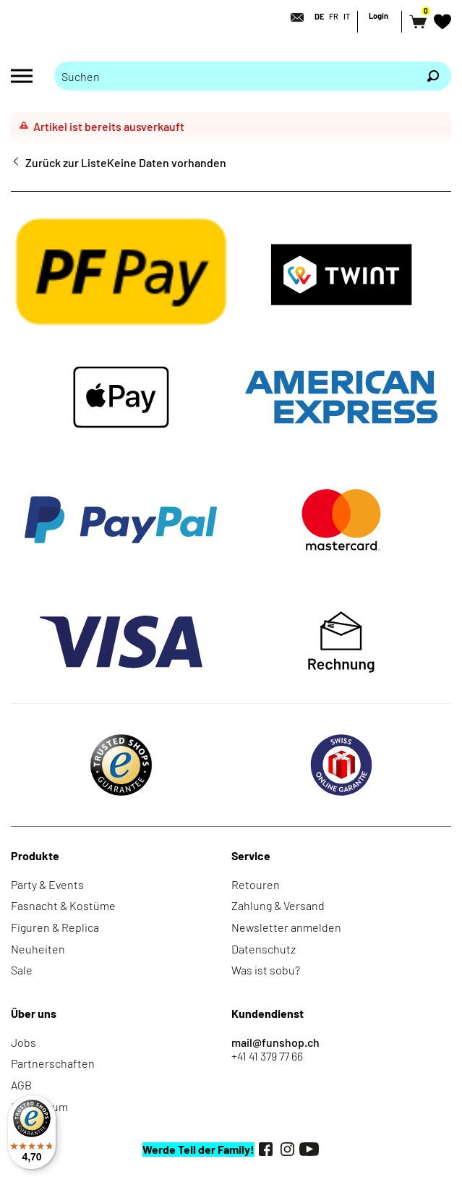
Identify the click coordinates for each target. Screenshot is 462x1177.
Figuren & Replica (55, 927)
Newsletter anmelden (286, 927)
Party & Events (47, 884)
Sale (22, 970)
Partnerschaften (53, 1063)
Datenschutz (263, 949)
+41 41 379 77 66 (267, 1056)
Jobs (23, 1042)
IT (346, 16)
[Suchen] (433, 75)
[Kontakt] (293, 17)
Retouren (255, 884)
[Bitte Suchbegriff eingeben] (234, 75)
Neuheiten (38, 949)
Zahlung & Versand (278, 905)
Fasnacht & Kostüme (63, 905)
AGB (21, 1085)
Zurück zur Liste (66, 162)
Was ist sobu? (265, 970)
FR (333, 16)
